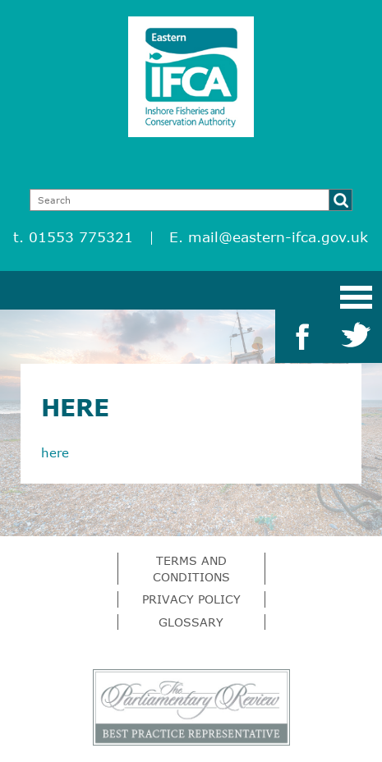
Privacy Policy (191, 599)
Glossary (191, 622)
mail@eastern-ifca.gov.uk (278, 237)
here (55, 452)
